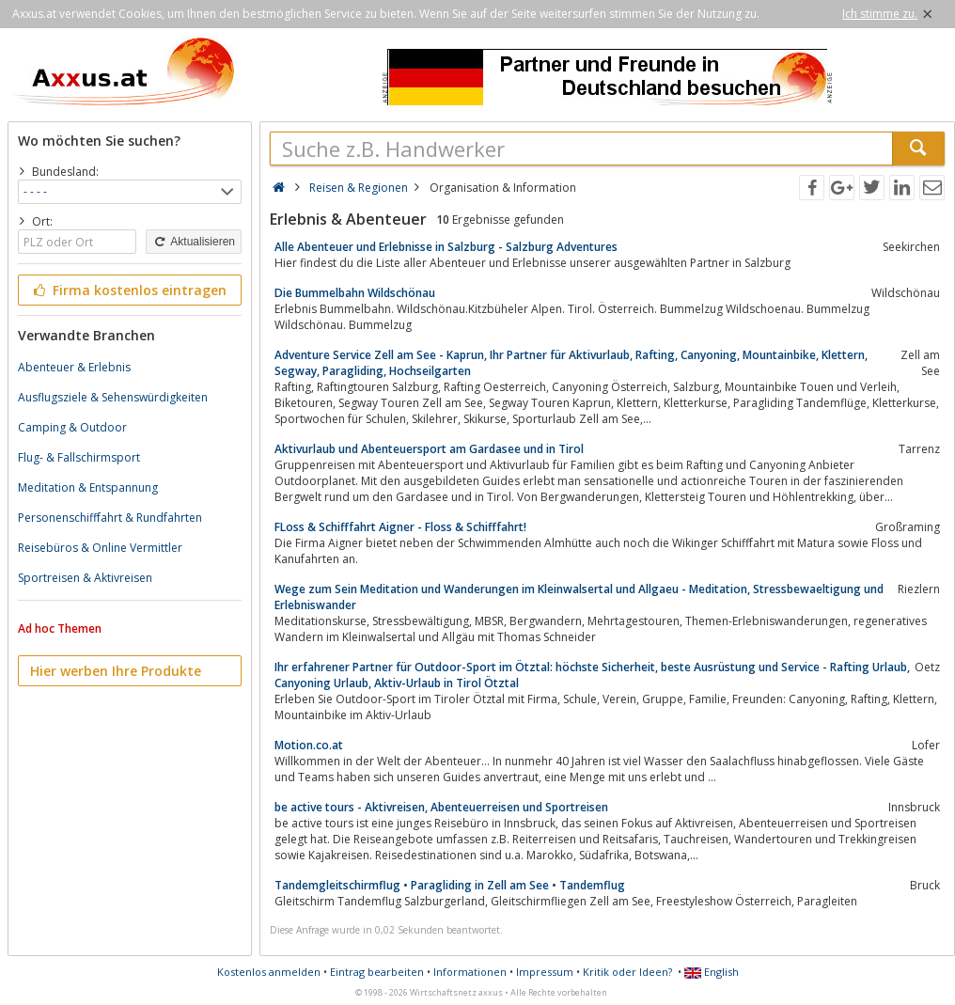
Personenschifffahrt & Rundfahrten (110, 518)
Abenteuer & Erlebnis (74, 367)
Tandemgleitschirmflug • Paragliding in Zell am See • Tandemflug (449, 885)
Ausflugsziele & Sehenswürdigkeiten (113, 397)
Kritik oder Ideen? (627, 972)
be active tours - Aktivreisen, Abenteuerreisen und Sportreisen (441, 807)
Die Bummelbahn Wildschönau (354, 293)
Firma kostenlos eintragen (128, 290)
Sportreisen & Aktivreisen (85, 578)
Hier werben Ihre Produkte (115, 671)
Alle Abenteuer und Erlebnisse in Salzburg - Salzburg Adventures (446, 247)
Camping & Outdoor (72, 427)
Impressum (544, 972)
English (711, 972)
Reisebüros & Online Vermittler (100, 548)
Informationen (470, 972)
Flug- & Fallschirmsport (79, 457)
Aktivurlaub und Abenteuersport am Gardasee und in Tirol (429, 449)
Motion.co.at (308, 745)
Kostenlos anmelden (269, 972)
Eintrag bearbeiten (377, 972)
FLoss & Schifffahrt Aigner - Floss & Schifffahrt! (400, 527)
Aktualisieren (193, 241)
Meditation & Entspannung (88, 487)
